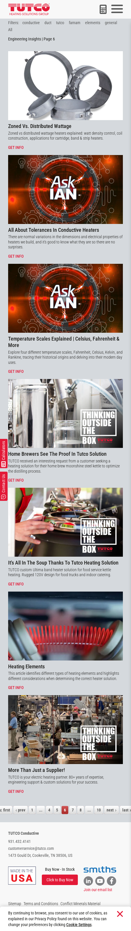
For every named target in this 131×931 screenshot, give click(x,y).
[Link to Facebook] (111, 881)
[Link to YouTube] (100, 881)
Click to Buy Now (59, 879)
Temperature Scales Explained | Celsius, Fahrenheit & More (63, 342)
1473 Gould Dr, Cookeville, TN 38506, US (40, 855)
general (111, 22)
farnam (74, 22)
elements (92, 22)
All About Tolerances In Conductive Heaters (53, 230)
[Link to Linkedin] (88, 881)
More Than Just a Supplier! (36, 770)
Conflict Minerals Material (80, 903)
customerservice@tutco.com (31, 848)
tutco (60, 22)
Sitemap (14, 903)
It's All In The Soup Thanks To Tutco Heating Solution (63, 563)
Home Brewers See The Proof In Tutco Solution (57, 454)
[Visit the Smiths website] (100, 869)
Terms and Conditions (41, 903)
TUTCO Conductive (23, 833)
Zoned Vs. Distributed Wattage (39, 126)
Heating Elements (26, 666)
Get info (16, 147)
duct (47, 22)
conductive (31, 22)
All (10, 29)
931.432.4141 (19, 841)
